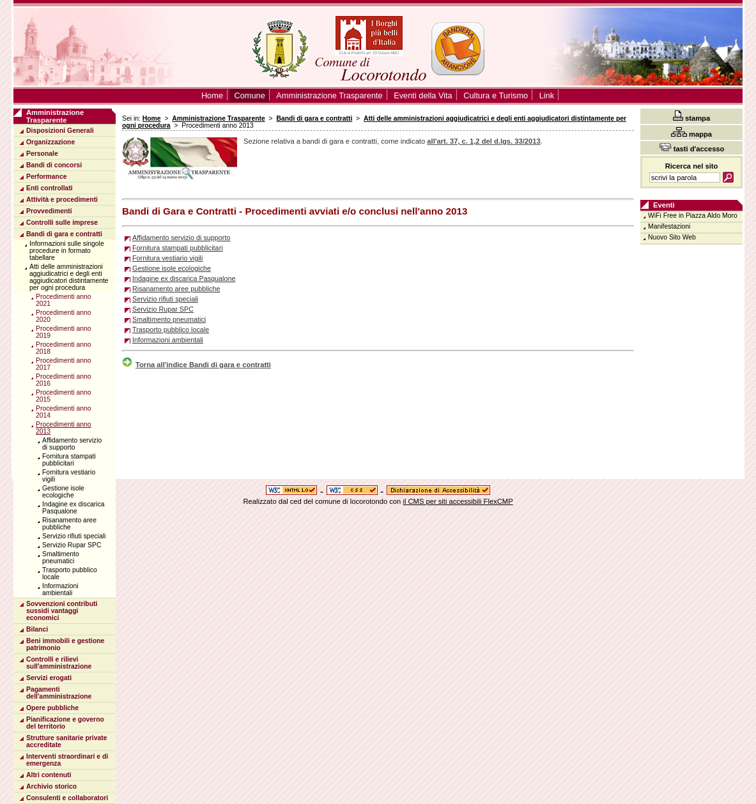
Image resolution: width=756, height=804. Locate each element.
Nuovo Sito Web (672, 237)
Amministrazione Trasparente (218, 118)
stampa (691, 116)
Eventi (664, 205)
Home (152, 118)
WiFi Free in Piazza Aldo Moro (692, 215)
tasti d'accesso (692, 148)
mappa (691, 132)
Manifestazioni (669, 226)
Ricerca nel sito (691, 166)
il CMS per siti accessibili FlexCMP (458, 501)
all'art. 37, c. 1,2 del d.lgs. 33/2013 (483, 141)
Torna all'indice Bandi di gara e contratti (196, 364)
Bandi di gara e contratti (314, 118)
